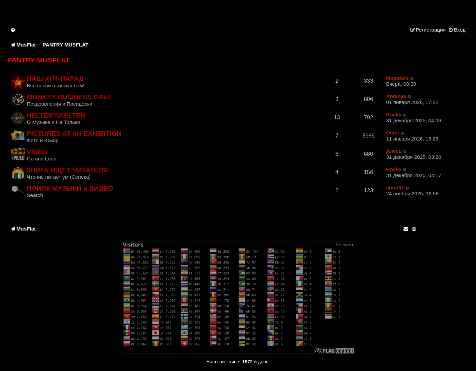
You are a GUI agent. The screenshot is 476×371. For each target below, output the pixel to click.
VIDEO (37, 151)
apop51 (395, 187)
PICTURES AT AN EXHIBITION (74, 133)
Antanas (396, 96)
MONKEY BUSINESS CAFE (69, 97)
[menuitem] (13, 30)
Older (393, 133)
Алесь (394, 151)
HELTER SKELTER (56, 115)
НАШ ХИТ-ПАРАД (55, 78)
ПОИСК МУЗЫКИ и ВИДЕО (70, 188)
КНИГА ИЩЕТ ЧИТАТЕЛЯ (67, 170)
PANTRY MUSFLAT (38, 60)
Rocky (394, 114)
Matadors (397, 78)
